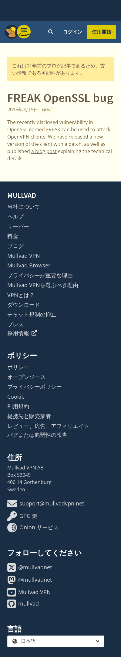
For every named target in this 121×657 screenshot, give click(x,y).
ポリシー (18, 367)
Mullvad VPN (23, 255)
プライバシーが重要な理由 (40, 275)
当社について (23, 206)
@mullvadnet (29, 567)
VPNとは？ (21, 295)
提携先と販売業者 (29, 416)
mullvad (23, 604)
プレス (15, 324)
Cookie (16, 396)
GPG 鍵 (22, 516)
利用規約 (18, 406)
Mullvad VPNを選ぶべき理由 (42, 285)
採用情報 (22, 333)
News (47, 110)
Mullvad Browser (28, 265)
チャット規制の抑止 (31, 314)
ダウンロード (23, 304)
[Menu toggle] (24, 32)
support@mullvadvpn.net (45, 503)
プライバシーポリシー (34, 386)
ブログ (15, 246)
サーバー (18, 226)
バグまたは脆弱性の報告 (37, 434)
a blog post (44, 151)
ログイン (72, 31)
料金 (12, 236)
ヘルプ (15, 216)
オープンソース (26, 377)
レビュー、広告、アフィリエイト (48, 426)
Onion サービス (33, 527)
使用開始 (101, 31)
